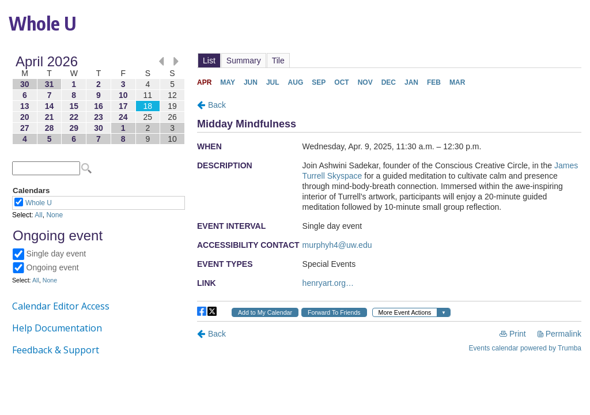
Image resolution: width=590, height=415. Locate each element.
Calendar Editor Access (60, 306)
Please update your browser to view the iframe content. (98, 100)
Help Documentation (57, 328)
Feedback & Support (55, 350)
